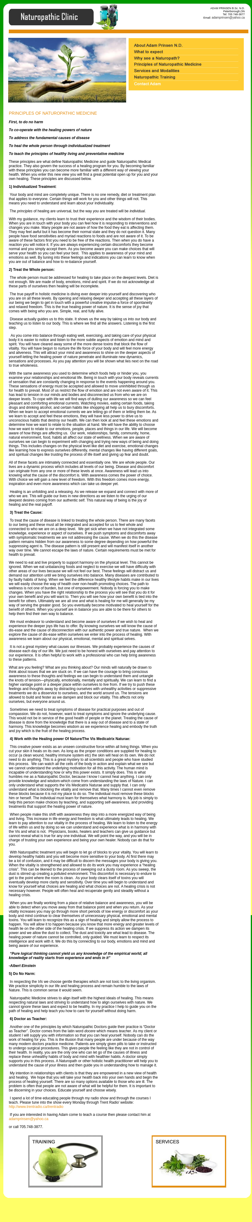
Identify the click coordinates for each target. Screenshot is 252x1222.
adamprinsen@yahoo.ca (228, 17)
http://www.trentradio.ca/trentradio (36, 1107)
